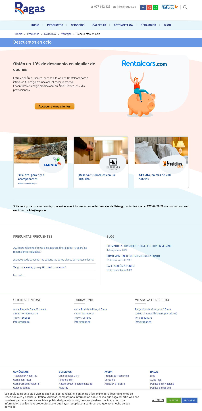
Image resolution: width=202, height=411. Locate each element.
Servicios (77, 25)
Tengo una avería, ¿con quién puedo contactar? (39, 267)
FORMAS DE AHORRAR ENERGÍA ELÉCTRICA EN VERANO (139, 246)
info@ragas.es (126, 6)
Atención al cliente (115, 383)
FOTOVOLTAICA (123, 25)
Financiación (66, 379)
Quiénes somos (21, 387)
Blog (167, 25)
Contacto (110, 379)
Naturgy (63, 387)
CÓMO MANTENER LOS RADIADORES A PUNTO (133, 256)
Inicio (35, 25)
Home (18, 34)
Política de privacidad (162, 383)
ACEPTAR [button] (173, 400)
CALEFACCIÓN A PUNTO (120, 265)
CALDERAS (99, 25)
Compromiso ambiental (26, 383)
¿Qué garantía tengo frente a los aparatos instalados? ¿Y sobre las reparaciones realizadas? (50, 249)
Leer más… (19, 275)
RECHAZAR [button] (189, 400)
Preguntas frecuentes (117, 375)
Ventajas (66, 34)
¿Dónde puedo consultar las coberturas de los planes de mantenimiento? (53, 259)
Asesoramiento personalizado (75, 383)
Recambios (148, 25)
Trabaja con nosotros (25, 375)
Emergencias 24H (69, 375)
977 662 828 (102, 6)
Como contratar (22, 379)
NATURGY (50, 34)
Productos (55, 25)
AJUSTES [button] (158, 400)
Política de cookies (160, 387)
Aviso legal (156, 379)
